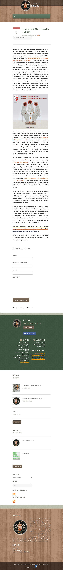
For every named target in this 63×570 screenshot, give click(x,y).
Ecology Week (25, 453)
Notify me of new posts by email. (23, 308)
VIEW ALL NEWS (17, 422)
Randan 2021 (16, 411)
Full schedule (24, 362)
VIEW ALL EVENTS (17, 466)
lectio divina (24, 160)
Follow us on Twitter (38, 357)
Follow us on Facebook (38, 355)
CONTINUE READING (29, 327)
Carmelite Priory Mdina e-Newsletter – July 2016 (35, 30)
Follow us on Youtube (38, 359)
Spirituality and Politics (28, 440)
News (38, 35)
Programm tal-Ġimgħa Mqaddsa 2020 (31, 385)
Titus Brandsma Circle (20, 162)
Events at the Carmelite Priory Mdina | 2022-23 (33, 398)
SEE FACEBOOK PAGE (30, 333)
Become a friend (40, 353)
